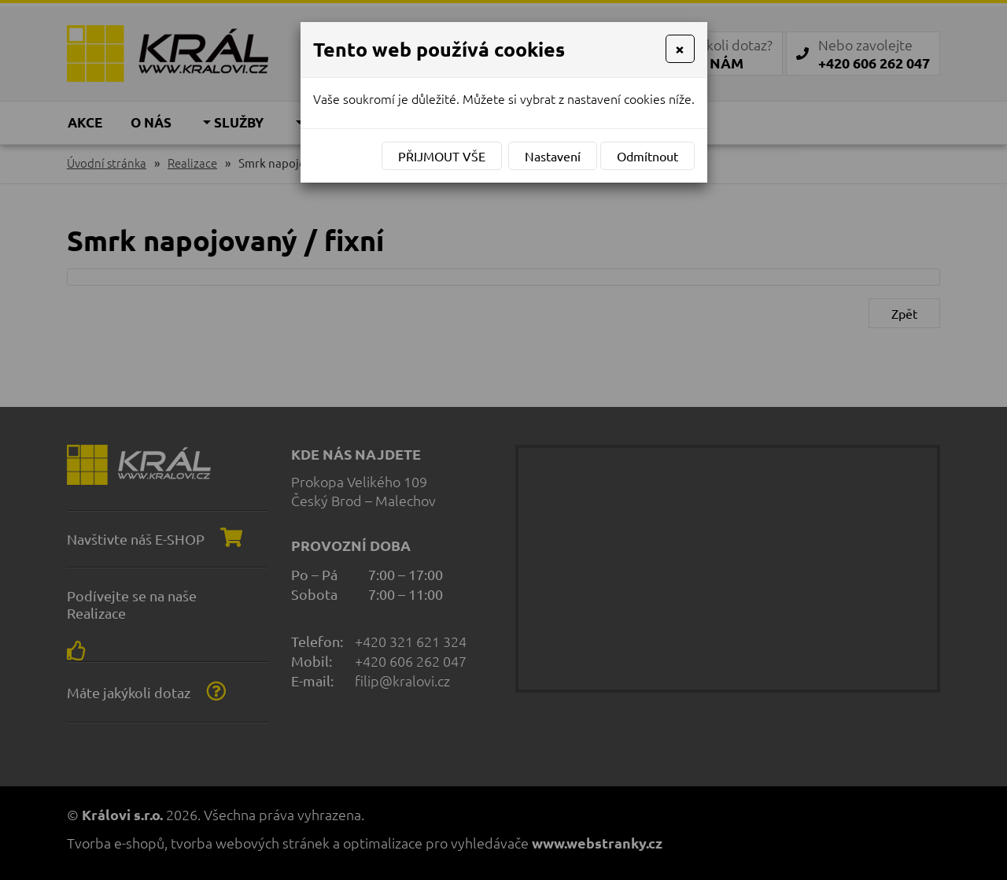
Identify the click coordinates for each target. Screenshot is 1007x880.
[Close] (680, 49)
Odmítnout (647, 156)
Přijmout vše (441, 156)
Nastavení (553, 156)
